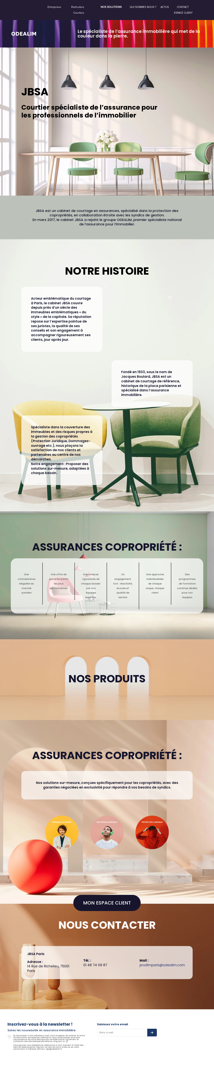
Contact (183, 7)
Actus (164, 7)
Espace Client (183, 13)
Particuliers (77, 7)
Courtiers (78, 13)
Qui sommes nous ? (143, 7)
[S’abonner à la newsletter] (152, 1032)
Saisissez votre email (112, 1024)
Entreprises (54, 7)
